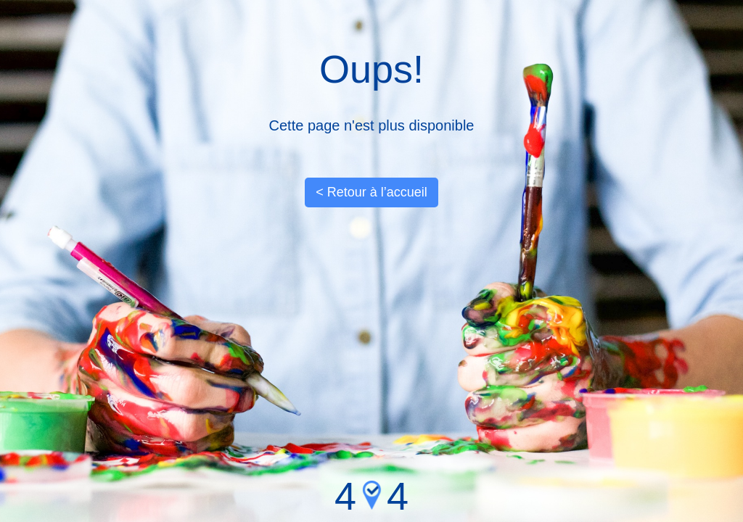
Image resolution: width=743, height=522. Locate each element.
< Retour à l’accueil (371, 192)
